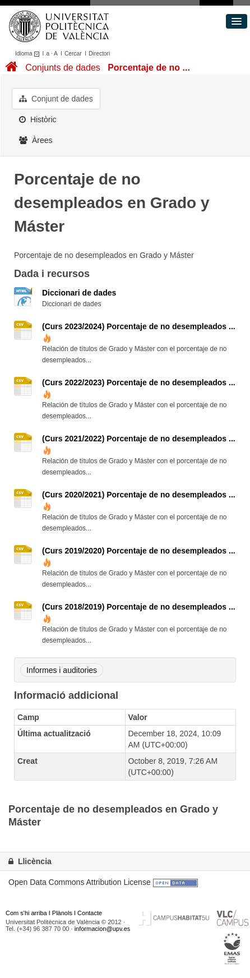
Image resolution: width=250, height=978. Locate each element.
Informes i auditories (61, 670)
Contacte (89, 913)
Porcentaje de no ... (149, 67)
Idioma (29, 53)
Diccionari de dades (79, 292)
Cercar (73, 53)
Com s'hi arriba (26, 913)
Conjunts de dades (62, 67)
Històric (38, 119)
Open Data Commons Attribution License (79, 882)
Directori (99, 53)
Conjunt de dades (56, 98)
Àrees (35, 140)
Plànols (62, 913)
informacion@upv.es (103, 928)
